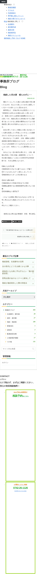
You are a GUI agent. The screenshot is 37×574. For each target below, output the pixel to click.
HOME (23, 38)
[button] (33, 349)
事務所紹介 (8, 4)
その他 (21, 341)
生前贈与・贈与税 (21, 314)
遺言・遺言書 (21, 318)
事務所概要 (12, 7)
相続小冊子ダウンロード (16, 18)
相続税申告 (12, 32)
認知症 (21, 329)
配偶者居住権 (21, 333)
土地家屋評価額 (21, 337)
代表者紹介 (12, 13)
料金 (5, 21)
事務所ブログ (6, 221)
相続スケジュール (14, 35)
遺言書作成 (12, 27)
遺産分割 (11, 30)
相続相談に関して (14, 21)
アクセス (11, 10)
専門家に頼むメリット (16, 16)
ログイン (5, 362)
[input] (18, 349)
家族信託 (21, 326)
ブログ (17, 38)
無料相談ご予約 (9, 38)
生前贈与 (11, 24)
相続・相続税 (17, 221)
